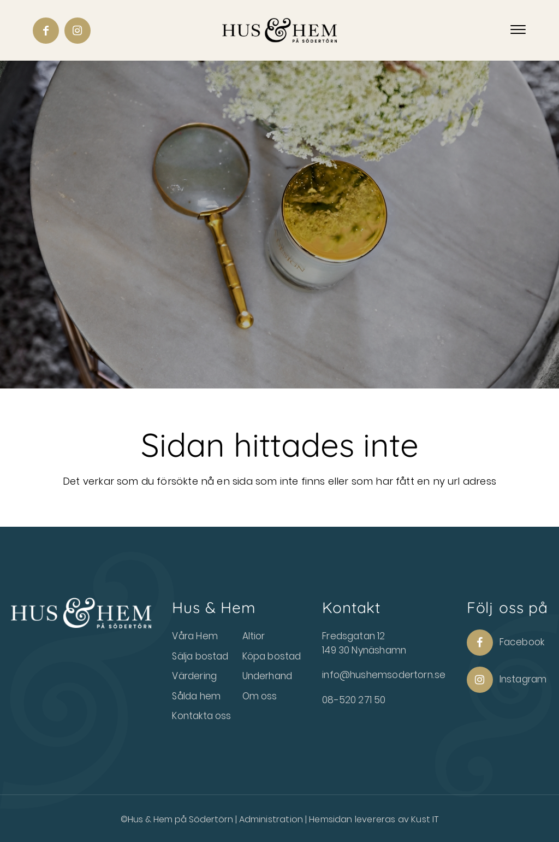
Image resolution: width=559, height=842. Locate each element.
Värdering (194, 675)
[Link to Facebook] (46, 30)
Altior (253, 636)
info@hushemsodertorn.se (383, 674)
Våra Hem (194, 636)
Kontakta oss (201, 715)
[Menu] (518, 30)
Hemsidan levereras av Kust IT (373, 819)
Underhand (267, 675)
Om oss (259, 696)
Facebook (505, 642)
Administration (272, 819)
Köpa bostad (271, 656)
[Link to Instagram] (77, 30)
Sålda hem (196, 696)
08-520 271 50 (353, 699)
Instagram (507, 680)
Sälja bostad (200, 656)
